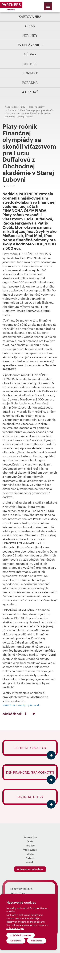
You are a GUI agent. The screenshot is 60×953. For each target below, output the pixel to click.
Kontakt (30, 73)
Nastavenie (36, 940)
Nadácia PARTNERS (15, 106)
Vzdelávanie (30, 45)
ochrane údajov (15, 928)
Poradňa (30, 82)
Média (30, 54)
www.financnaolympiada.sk (21, 705)
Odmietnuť (15, 940)
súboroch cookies (36, 925)
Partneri (30, 64)
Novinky (30, 35)
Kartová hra (30, 16)
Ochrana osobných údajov (30, 869)
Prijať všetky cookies (20, 935)
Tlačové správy (36, 106)
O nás (30, 26)
